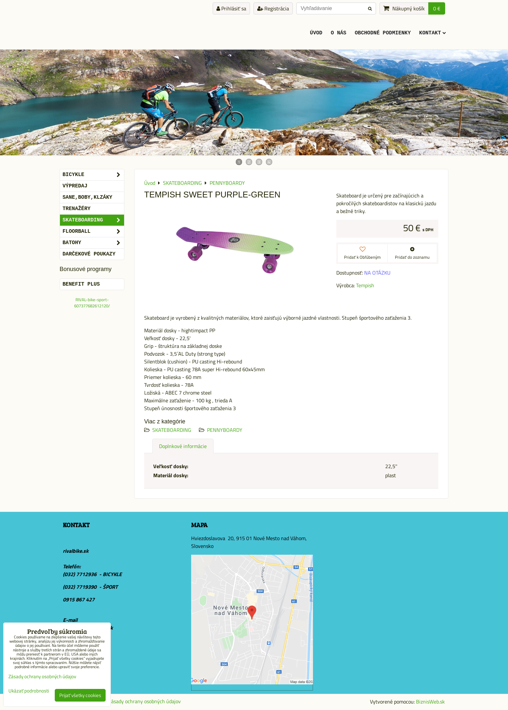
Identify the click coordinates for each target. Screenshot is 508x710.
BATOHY (93, 242)
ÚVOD (316, 33)
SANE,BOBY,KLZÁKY (87, 197)
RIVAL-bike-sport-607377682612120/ (92, 302)
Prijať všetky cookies (80, 695)
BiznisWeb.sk (430, 701)
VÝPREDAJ (75, 186)
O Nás (338, 33)
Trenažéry (76, 209)
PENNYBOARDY (224, 430)
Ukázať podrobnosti (28, 691)
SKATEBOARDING (171, 430)
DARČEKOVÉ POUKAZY (89, 254)
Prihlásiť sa (231, 8)
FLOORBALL (93, 231)
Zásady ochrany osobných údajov (144, 701)
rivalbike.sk (75, 551)
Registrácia (273, 8)
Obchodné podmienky (383, 33)
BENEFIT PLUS (81, 284)
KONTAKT (432, 33)
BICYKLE (93, 174)
